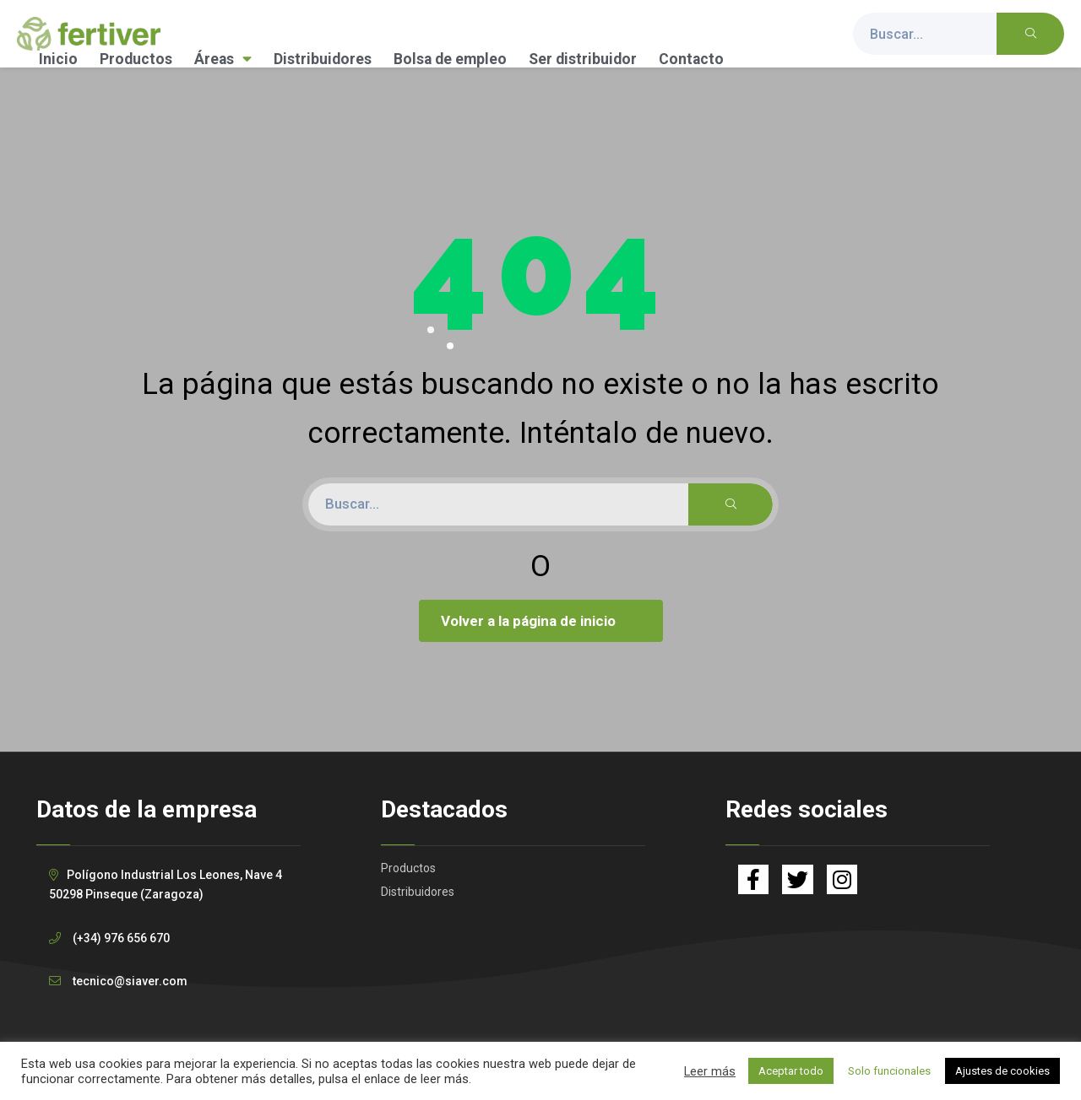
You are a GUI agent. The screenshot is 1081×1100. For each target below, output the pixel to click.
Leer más (710, 1071)
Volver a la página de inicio (543, 620)
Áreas (223, 59)
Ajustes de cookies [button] (1002, 1071)
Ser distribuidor (583, 59)
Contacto (691, 59)
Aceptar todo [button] (790, 1071)
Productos (136, 59)
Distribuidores (323, 59)
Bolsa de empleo (450, 59)
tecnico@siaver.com (130, 981)
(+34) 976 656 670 (121, 938)
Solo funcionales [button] (889, 1071)
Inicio (58, 59)
